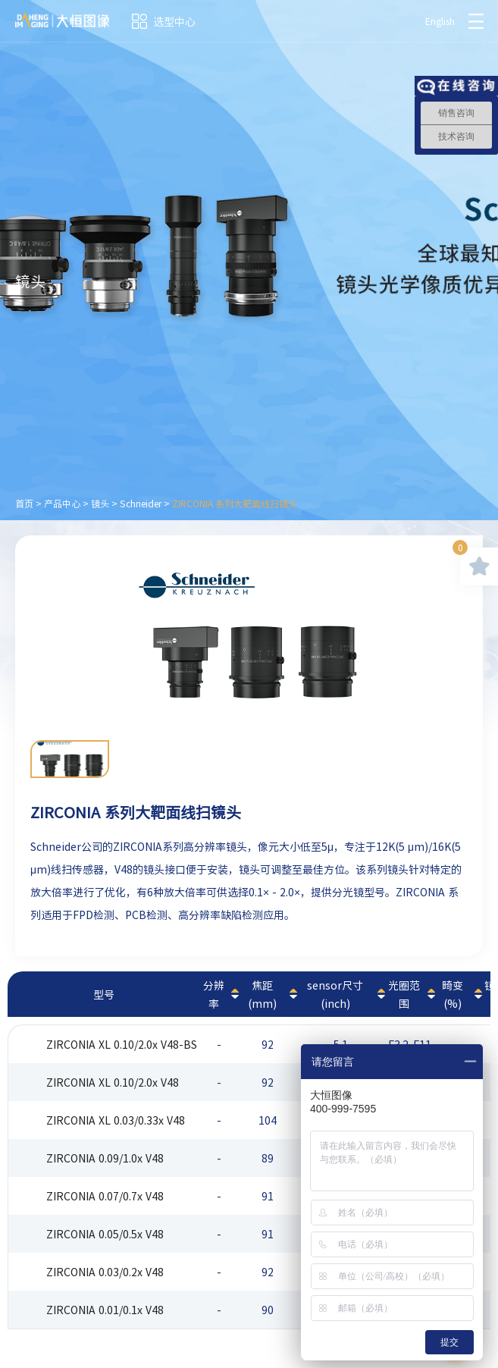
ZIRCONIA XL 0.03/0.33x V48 (115, 1120)
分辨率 (213, 994)
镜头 (100, 503)
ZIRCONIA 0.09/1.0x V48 (105, 1158)
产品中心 (62, 503)
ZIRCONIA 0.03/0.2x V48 (105, 1271)
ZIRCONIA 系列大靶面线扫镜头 (234, 503)
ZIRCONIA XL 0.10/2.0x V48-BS (121, 1044)
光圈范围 (404, 994)
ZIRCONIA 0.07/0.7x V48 (105, 1195)
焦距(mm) (262, 994)
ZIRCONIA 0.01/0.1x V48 (105, 1309)
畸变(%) (452, 994)
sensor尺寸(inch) (335, 994)
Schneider (140, 503)
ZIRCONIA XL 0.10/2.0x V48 (112, 1082)
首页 (24, 503)
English (440, 21)
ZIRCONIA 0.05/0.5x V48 (105, 1233)
